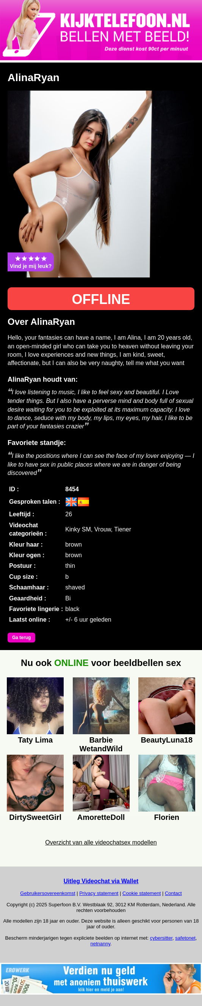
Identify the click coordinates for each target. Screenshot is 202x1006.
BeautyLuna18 (167, 740)
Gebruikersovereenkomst (47, 893)
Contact (173, 893)
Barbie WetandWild (101, 743)
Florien (166, 817)
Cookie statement (141, 893)
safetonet (185, 938)
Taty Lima (35, 740)
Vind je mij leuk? (31, 262)
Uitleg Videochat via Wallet (101, 881)
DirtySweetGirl (35, 817)
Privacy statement (98, 893)
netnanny (100, 943)
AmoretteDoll (101, 817)
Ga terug (21, 637)
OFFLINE (101, 299)
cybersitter (161, 938)
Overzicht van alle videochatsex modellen (101, 842)
